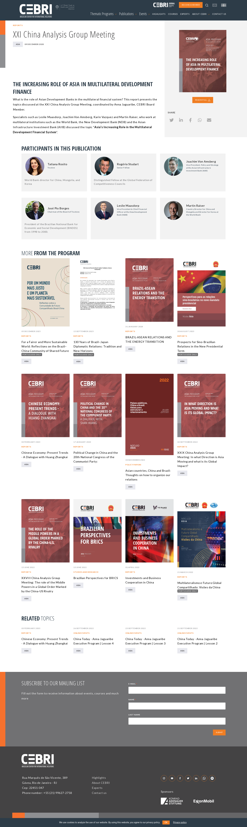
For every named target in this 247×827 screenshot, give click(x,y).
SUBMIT (219, 732)
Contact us (99, 793)
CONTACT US (219, 14)
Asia (18, 44)
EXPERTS (185, 14)
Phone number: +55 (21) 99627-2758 (47, 793)
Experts (97, 787)
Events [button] (144, 13)
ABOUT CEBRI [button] (201, 14)
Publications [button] (128, 13)
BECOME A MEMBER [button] (191, 5)
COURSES (173, 14)
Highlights (99, 777)
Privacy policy (180, 822)
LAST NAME (134, 714)
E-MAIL (132, 684)
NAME (132, 700)
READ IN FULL (202, 100)
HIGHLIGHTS (159, 14)
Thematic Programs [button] (103, 13)
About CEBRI (101, 782)
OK (166, 822)
